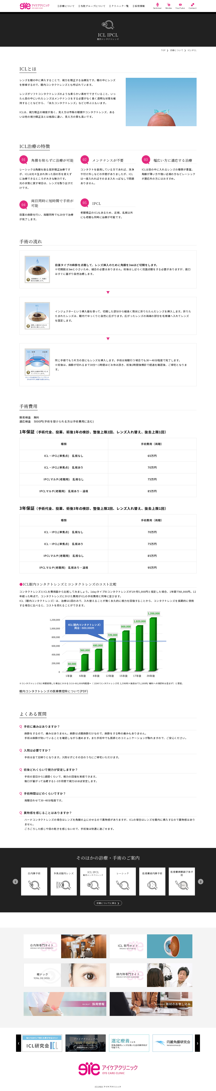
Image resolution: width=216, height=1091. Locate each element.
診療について (67, 6)
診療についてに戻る (106, 903)
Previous (15, 881)
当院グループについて (92, 6)
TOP (163, 50)
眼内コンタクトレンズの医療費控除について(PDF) (53, 691)
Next (200, 881)
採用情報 (140, 6)
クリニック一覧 (120, 6)
